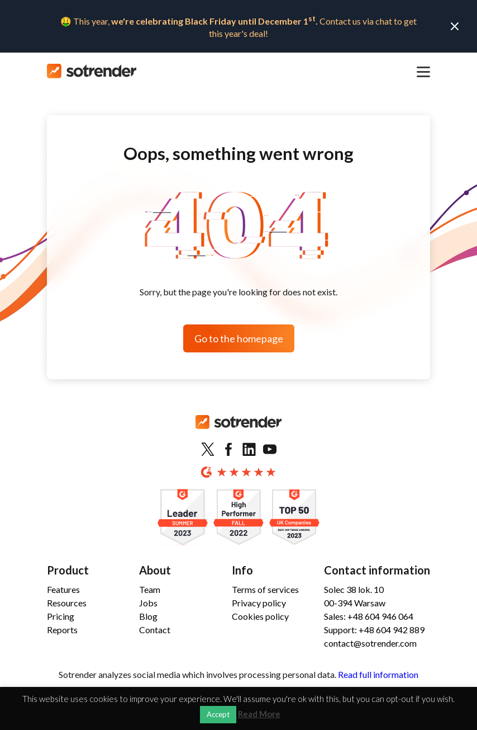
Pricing (60, 616)
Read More (259, 714)
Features (63, 589)
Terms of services (265, 589)
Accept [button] (218, 714)
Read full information (378, 674)
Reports (62, 629)
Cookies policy (260, 616)
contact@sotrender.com (370, 643)
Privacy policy (259, 602)
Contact (154, 629)
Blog (148, 616)
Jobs (148, 602)
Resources (67, 602)
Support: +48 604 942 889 (374, 629)
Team (149, 589)
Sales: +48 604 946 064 (368, 616)
